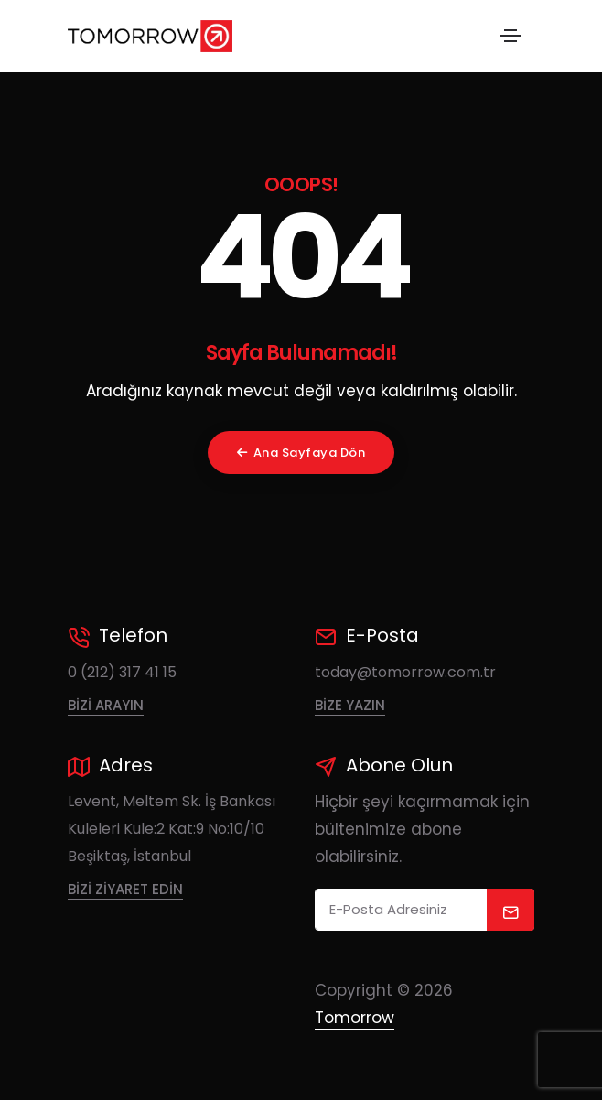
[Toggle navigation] (510, 35)
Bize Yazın (350, 705)
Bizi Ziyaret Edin (125, 889)
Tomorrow (354, 1018)
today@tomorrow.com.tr (405, 672)
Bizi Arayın (106, 705)
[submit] (511, 910)
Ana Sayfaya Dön (301, 452)
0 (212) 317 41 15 (122, 672)
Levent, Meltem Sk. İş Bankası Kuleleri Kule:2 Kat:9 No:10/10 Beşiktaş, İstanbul (171, 829)
